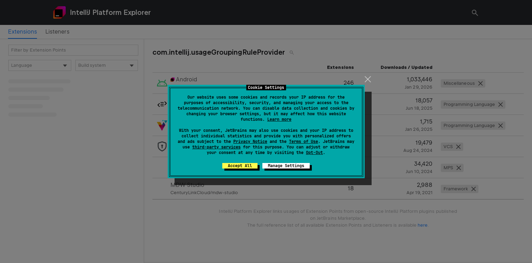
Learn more (279, 119)
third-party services (216, 147)
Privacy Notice (250, 141)
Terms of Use (303, 141)
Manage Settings (286, 166)
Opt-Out (314, 152)
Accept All (240, 166)
